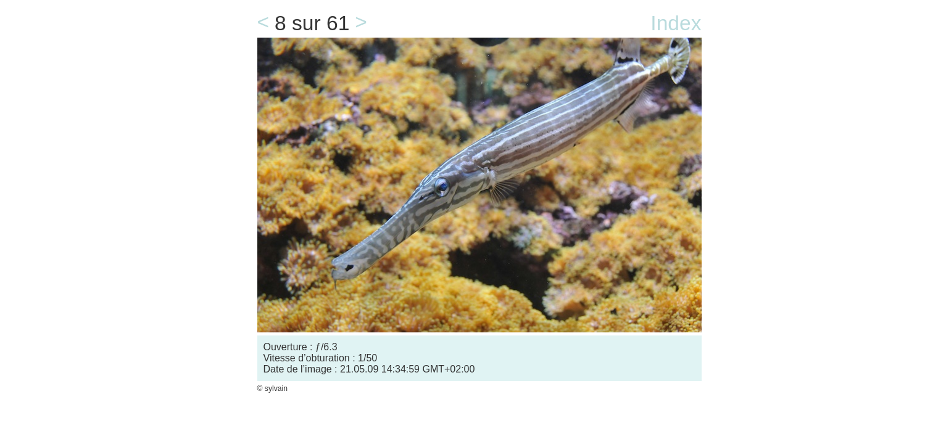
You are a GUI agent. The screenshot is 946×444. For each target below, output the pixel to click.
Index (675, 23)
